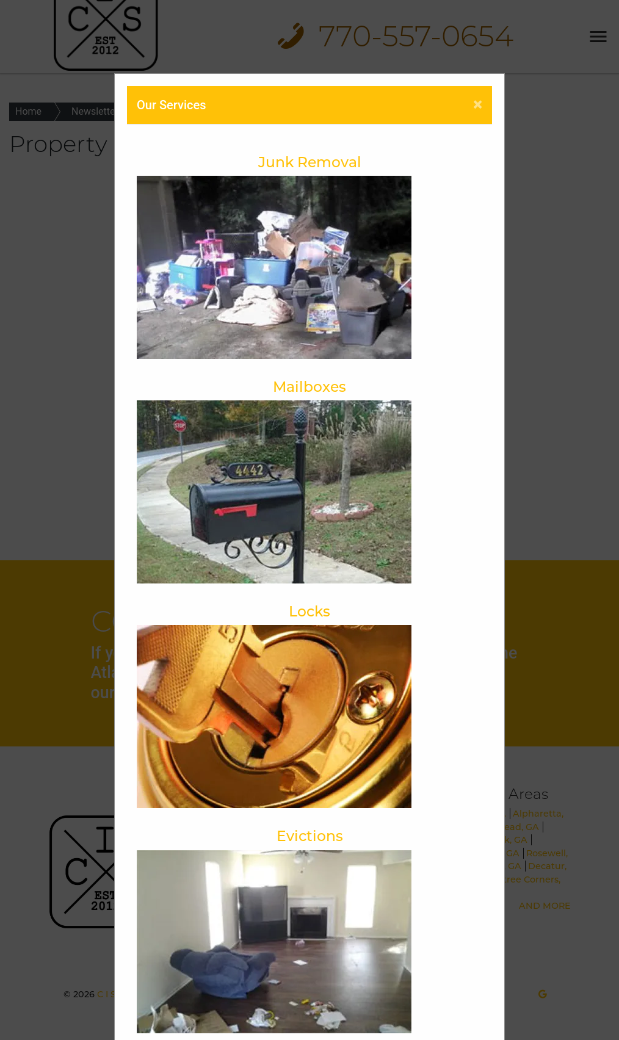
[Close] (477, 104)
